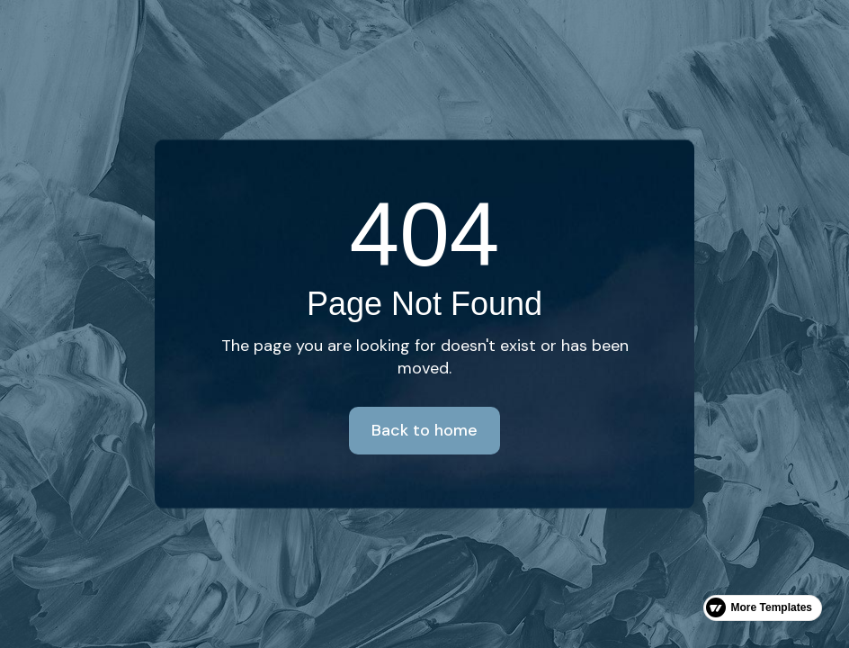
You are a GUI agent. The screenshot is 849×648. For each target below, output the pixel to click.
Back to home (424, 430)
